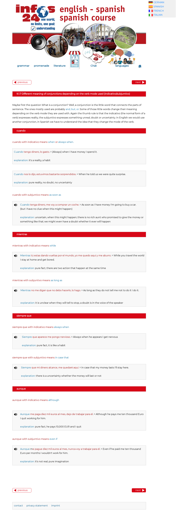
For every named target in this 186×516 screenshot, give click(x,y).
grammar (23, 65)
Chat (94, 65)
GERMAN (158, 2)
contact (19, 505)
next (138, 82)
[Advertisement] (162, 65)
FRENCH (158, 10)
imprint (55, 505)
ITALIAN (157, 14)
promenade (41, 65)
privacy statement (37, 505)
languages (122, 65)
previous (23, 82)
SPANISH (158, 6)
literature (60, 65)
